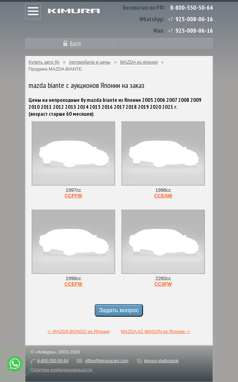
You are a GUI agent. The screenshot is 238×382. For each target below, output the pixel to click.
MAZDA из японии (139, 62)
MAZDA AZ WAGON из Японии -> (155, 331)
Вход (75, 43)
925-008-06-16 (194, 19)
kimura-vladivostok (161, 360)
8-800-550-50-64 (191, 7)
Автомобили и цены (90, 62)
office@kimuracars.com (106, 360)
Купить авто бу (44, 62)
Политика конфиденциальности (61, 369)
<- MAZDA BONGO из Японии (79, 331)
